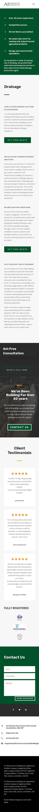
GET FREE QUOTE (17, 140)
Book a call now (17, 370)
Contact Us (19, 427)
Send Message (25, 698)
